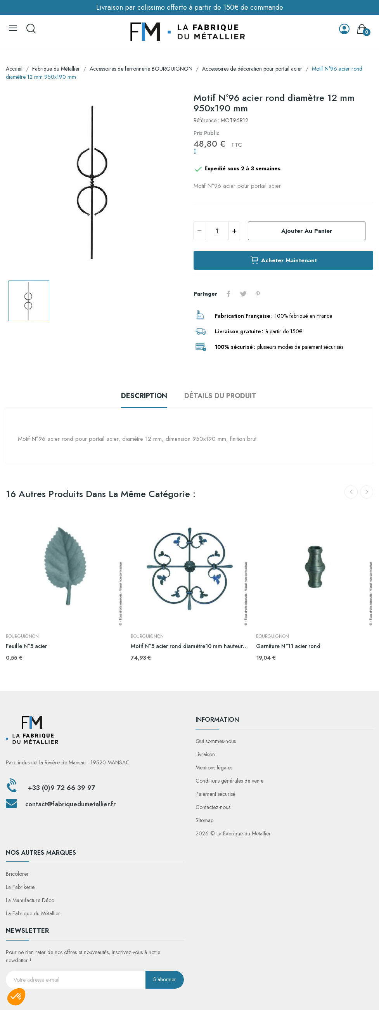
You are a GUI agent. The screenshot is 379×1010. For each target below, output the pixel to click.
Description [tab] (144, 396)
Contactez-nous (213, 807)
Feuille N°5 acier (26, 646)
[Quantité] (216, 231)
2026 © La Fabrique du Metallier (233, 833)
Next (366, 492)
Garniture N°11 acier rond (288, 646)
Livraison (205, 754)
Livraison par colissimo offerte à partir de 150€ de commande (189, 7)
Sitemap (204, 820)
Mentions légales (214, 767)
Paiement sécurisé (215, 794)
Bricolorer (17, 874)
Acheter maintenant (283, 260)
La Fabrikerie (20, 887)
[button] (16, 996)
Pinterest (258, 294)
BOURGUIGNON (22, 636)
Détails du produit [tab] (220, 396)
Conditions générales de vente (229, 781)
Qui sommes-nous (216, 741)
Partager (228, 294)
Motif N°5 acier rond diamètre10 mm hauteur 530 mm (189, 646)
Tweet (243, 294)
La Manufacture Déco (30, 900)
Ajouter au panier (306, 231)
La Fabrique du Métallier (33, 913)
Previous (351, 492)
